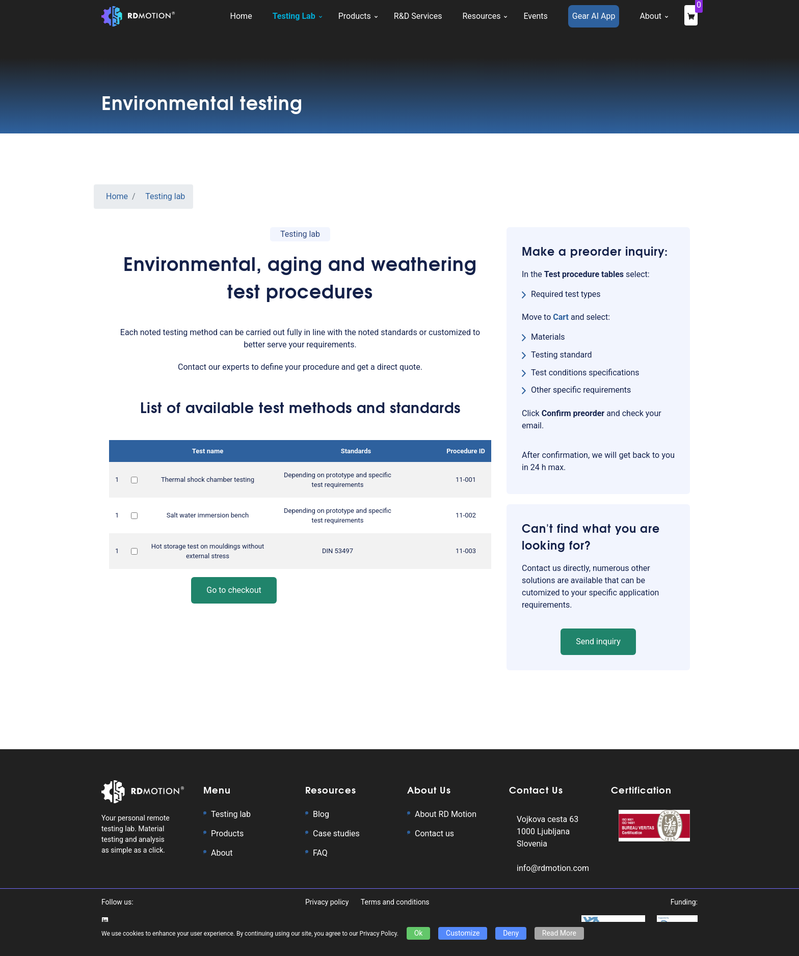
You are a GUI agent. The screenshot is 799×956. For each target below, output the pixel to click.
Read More (559, 933)
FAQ (320, 853)
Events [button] (535, 16)
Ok (418, 933)
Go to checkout (233, 590)
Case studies (336, 833)
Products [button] (354, 16)
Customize (463, 933)
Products (227, 833)
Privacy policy (328, 902)
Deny (511, 933)
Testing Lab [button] (294, 16)
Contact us (434, 833)
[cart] (562, 317)
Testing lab (165, 196)
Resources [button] (481, 16)
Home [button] (241, 16)
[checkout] (691, 15)
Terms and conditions (395, 902)
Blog (321, 814)
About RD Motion (445, 814)
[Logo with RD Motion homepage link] (138, 16)
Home (117, 196)
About (222, 853)
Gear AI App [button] (594, 16)
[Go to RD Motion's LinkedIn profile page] (105, 920)
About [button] (650, 16)
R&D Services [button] (418, 16)
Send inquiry (598, 641)
